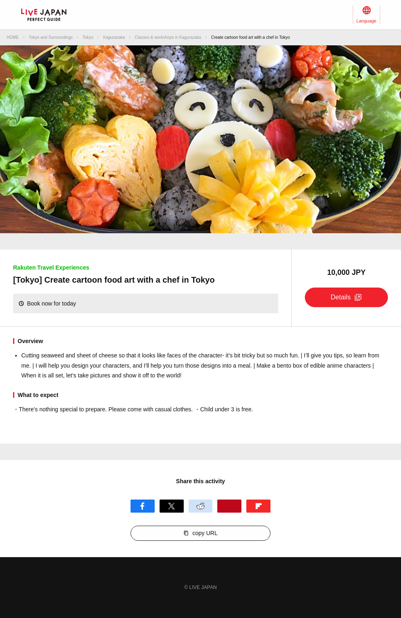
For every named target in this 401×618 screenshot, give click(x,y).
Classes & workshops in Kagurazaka (168, 37)
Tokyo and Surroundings (51, 37)
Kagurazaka (114, 37)
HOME (13, 37)
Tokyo (88, 37)
